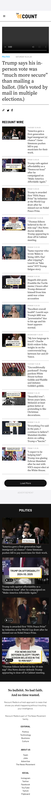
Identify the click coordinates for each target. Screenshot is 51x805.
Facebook (25, 784)
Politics (6, 57)
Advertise (25, 761)
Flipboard (25, 794)
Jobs (25, 758)
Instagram (25, 778)
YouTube (26, 787)
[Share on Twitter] (8, 110)
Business (25, 738)
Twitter (25, 781)
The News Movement (36, 716)
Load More (25, 483)
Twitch (25, 790)
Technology (25, 735)
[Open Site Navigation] (4, 16)
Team (25, 755)
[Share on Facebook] (12, 110)
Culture (25, 741)
